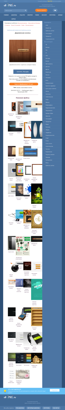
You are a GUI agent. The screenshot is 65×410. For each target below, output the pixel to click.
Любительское (49, 96)
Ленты (47, 91)
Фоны (47, 162)
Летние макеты (29, 25)
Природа (48, 157)
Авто (47, 55)
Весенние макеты (22, 23)
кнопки (30, 87)
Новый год (48, 28)
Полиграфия (49, 33)
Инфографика (49, 105)
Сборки (47, 129)
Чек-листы (56, 408)
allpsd (31, 90)
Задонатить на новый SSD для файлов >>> (23, 84)
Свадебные (48, 132)
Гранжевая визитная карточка (26, 273)
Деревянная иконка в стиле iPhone (19, 179)
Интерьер (48, 77)
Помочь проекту (41, 10)
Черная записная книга (34, 348)
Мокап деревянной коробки (19, 325)
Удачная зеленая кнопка (27, 245)
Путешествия (49, 160)
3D (46, 44)
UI (46, 52)
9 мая (22, 25)
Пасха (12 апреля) (15, 25)
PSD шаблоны (20, 408)
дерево (18, 87)
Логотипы (52, 15)
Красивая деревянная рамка (34, 232)
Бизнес (47, 61)
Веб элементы (49, 63)
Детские (48, 66)
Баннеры (48, 58)
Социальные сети (50, 39)
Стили (47, 140)
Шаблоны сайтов (50, 30)
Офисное (48, 116)
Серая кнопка (26, 113)
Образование (49, 110)
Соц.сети (22, 15)
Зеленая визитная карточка (11, 364)
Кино (47, 80)
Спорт (47, 138)
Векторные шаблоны (34, 408)
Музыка (47, 102)
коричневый (24, 87)
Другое (47, 69)
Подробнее (54, 390)
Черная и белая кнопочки (19, 290)
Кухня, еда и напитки (51, 88)
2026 (47, 25)
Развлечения (49, 151)
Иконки (47, 74)
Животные (48, 72)
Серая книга (11, 251)
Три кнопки (18, 365)
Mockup (47, 47)
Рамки (37, 15)
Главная (5, 1)
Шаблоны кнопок (26, 30)
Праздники (48, 36)
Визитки (30, 15)
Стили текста (49, 143)
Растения (48, 127)
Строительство (49, 146)
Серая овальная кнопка (19, 131)
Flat (46, 50)
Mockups (44, 15)
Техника (48, 149)
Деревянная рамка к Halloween (26, 226)
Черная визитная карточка (26, 291)
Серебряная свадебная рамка (19, 382)
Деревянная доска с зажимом (26, 142)
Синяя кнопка (26, 158)
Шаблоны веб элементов (14, 30)
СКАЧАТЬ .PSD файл (23, 72)
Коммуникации (49, 83)
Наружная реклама (50, 107)
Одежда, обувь (49, 113)
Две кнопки (11, 196)
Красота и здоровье (50, 85)
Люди (47, 99)
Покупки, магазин (50, 154)
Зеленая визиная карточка (34, 303)
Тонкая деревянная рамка (34, 179)
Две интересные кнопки (19, 222)
